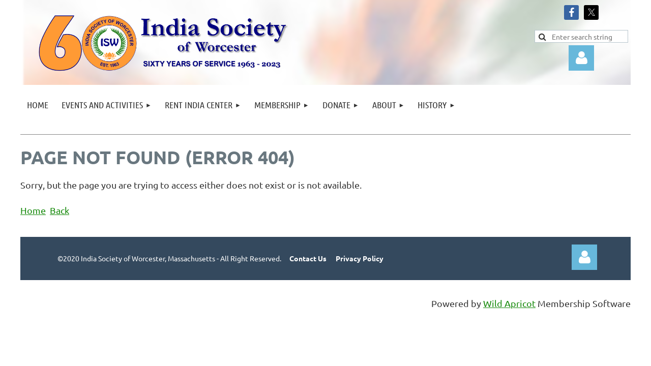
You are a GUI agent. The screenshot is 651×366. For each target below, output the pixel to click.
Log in (581, 58)
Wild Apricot (509, 303)
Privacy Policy (359, 258)
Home (33, 210)
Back (59, 210)
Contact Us (308, 258)
